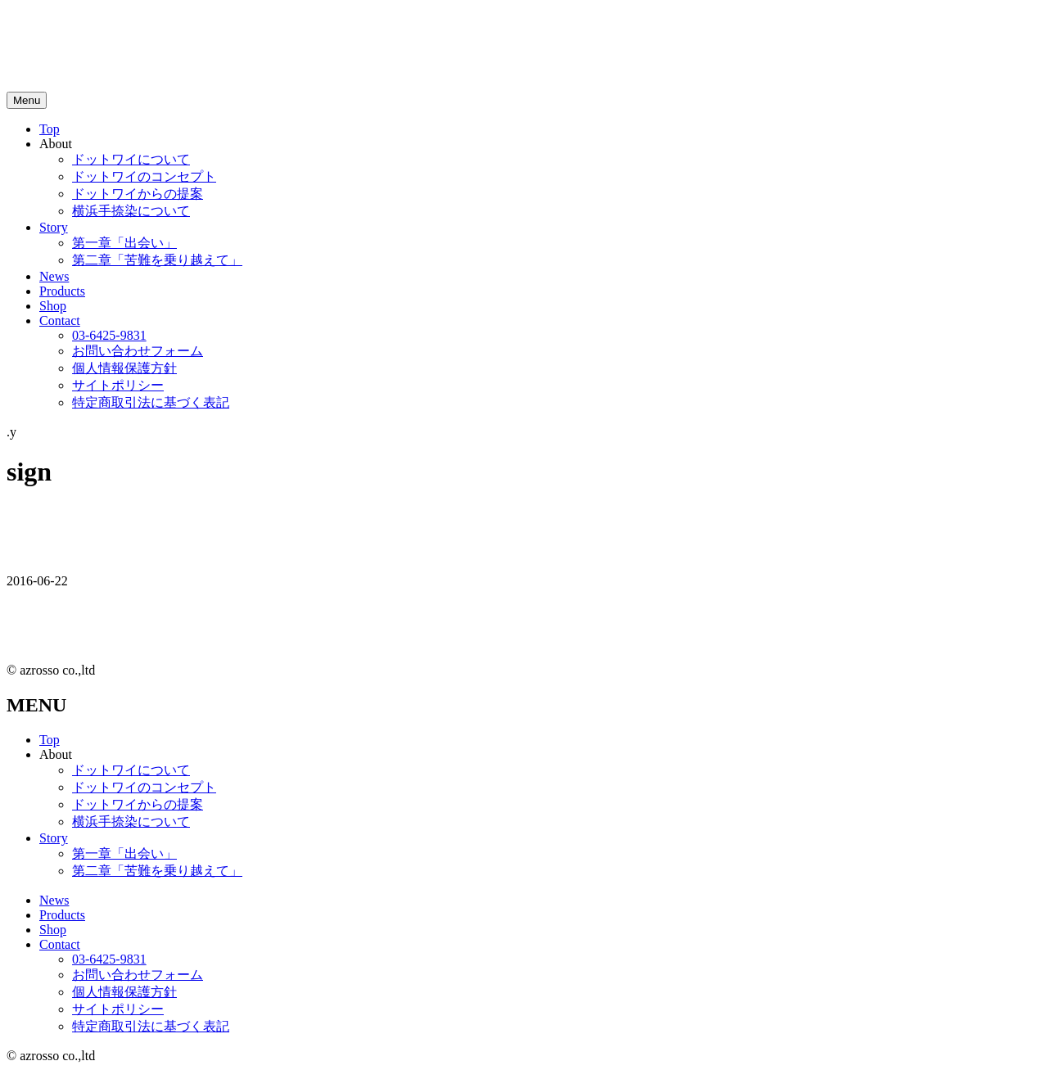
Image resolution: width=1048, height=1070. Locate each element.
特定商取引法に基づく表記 (150, 402)
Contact (59, 320)
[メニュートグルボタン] (27, 100)
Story (53, 227)
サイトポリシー (118, 385)
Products (62, 291)
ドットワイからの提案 (137, 194)
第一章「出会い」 (124, 243)
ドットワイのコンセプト (144, 176)
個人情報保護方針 (124, 368)
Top (49, 129)
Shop (52, 306)
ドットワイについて (131, 159)
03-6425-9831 (109, 335)
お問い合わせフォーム (137, 351)
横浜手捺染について (131, 211)
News (54, 276)
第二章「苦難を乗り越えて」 (157, 260)
